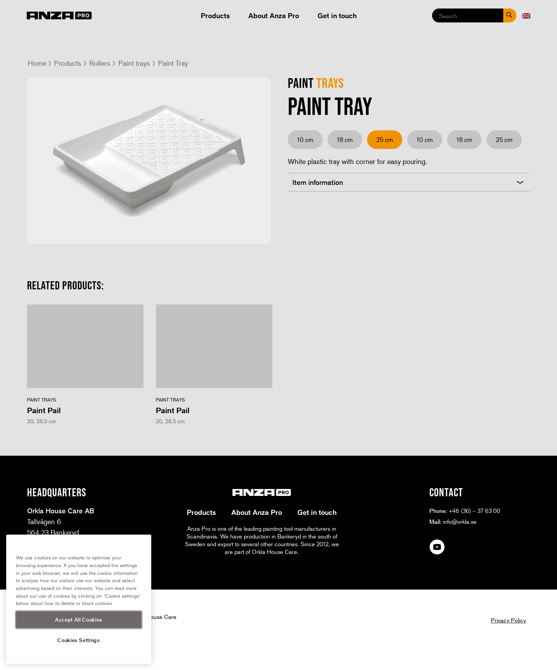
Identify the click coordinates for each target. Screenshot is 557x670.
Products (215, 15)
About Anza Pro (273, 15)
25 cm (504, 139)
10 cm (305, 139)
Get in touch (337, 15)
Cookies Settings (78, 640)
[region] (78, 599)
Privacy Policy (508, 620)
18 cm (345, 139)
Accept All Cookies (79, 619)
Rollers (99, 63)
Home (37, 63)
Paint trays (134, 63)
